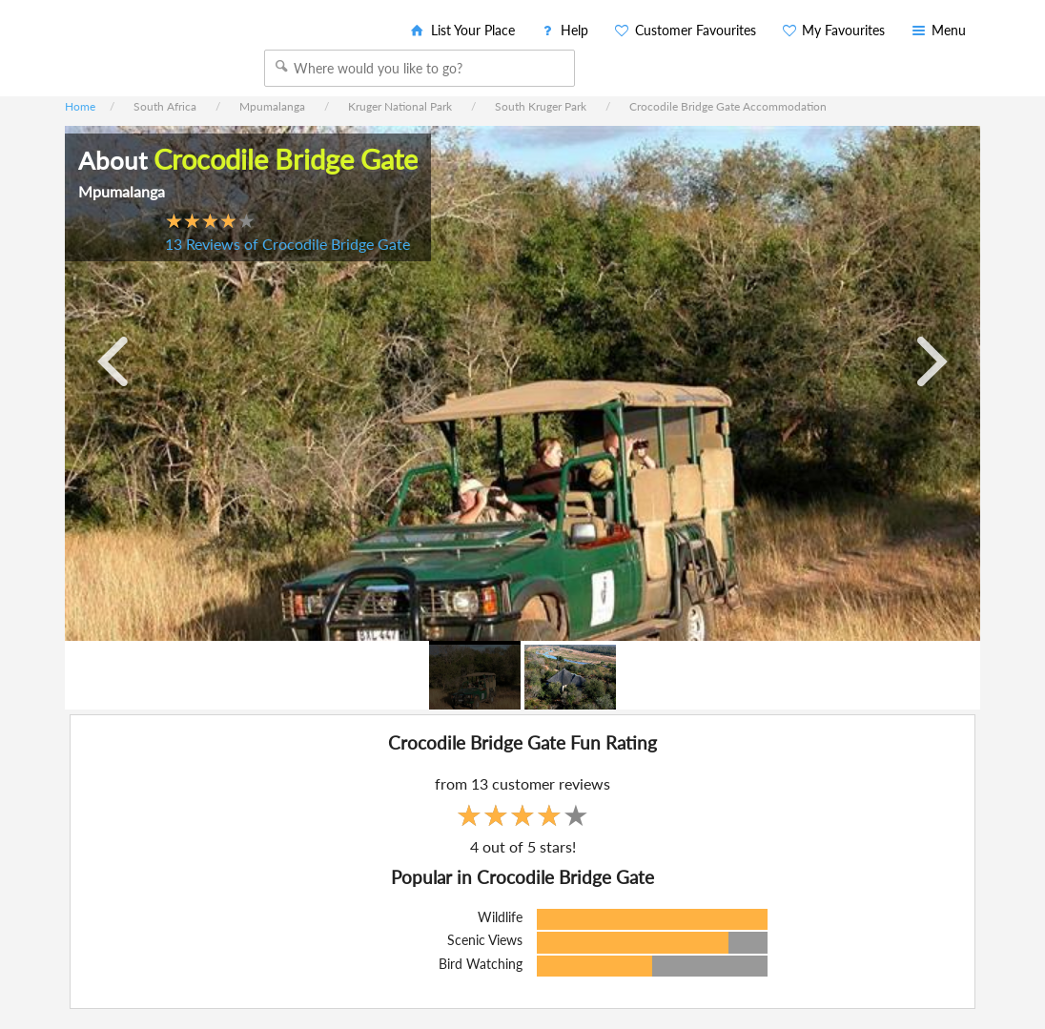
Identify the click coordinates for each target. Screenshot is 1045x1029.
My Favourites (833, 30)
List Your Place (461, 30)
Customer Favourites (684, 30)
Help (564, 30)
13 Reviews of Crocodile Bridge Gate (287, 244)
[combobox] (419, 68)
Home (80, 106)
